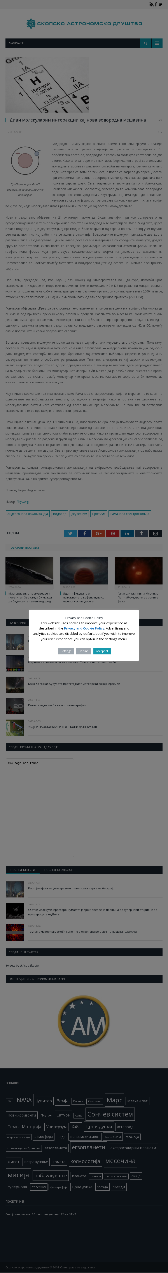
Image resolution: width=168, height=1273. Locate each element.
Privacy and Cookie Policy (84, 628)
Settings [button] (66, 651)
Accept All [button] (102, 651)
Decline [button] (84, 651)
